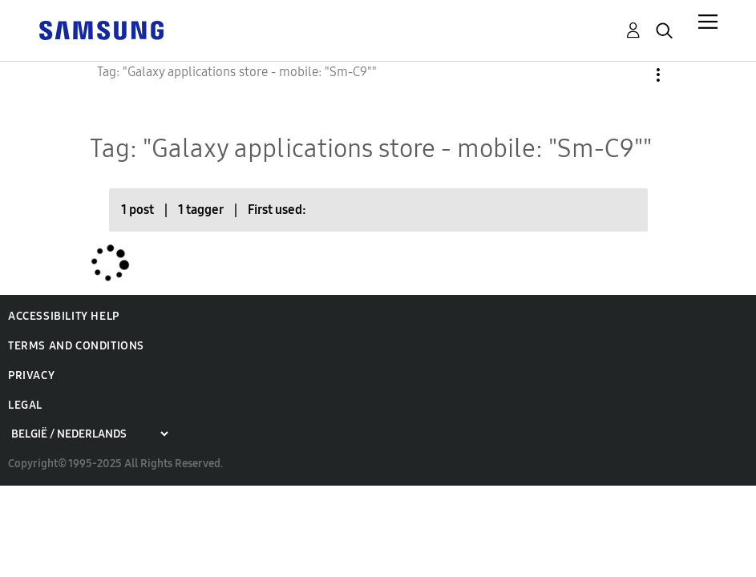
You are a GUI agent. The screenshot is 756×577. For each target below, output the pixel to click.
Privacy (31, 375)
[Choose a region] (89, 434)
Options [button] (631, 75)
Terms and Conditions (76, 346)
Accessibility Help (63, 316)
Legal (25, 405)
